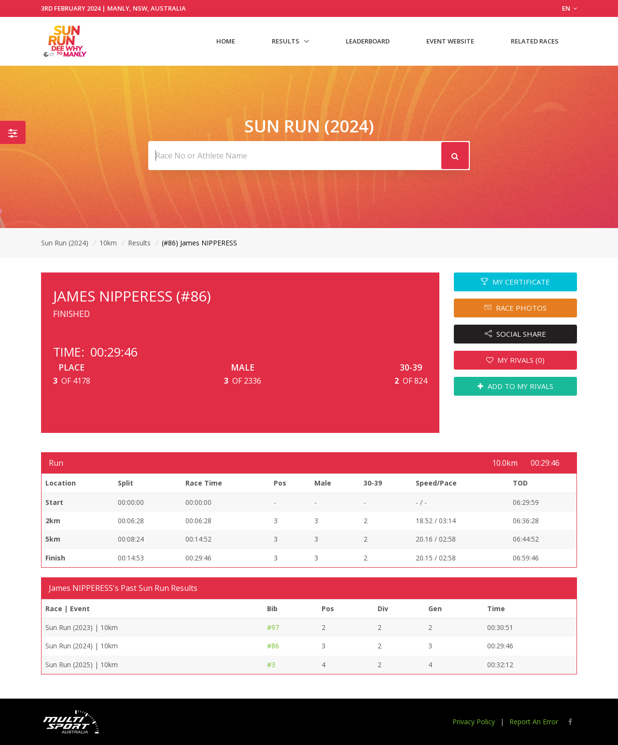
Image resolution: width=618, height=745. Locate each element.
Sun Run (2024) (64, 242)
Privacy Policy (473, 721)
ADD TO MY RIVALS (515, 386)
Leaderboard (368, 41)
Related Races (535, 41)
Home (225, 41)
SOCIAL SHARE (515, 334)
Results (285, 41)
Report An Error (533, 721)
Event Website (450, 41)
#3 (271, 664)
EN (569, 8)
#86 (273, 645)
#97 (273, 627)
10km (108, 242)
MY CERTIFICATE (515, 282)
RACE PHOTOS (515, 308)
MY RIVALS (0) (515, 360)
